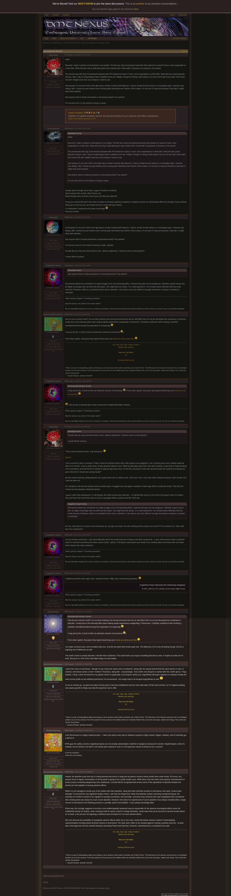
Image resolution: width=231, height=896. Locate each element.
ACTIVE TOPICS (179, 38)
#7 (66, 427)
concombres (53, 128)
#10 (66, 612)
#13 (66, 772)
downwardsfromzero (53, 314)
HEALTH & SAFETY (68, 38)
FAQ (46, 38)
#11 (66, 664)
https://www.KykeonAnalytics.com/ (82, 119)
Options (184, 51)
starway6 (53, 217)
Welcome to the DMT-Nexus (52, 43)
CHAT (47, 15)
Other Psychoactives (88, 43)
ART (82, 38)
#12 (66, 730)
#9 (66, 573)
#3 (66, 217)
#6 (66, 381)
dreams (68, 457)
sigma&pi (53, 55)
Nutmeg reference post (126, 360)
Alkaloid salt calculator (126, 347)
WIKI (54, 38)
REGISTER (182, 15)
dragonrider (53, 612)
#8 (66, 535)
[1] (126, 355)
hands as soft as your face (123, 339)
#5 (66, 314)
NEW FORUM (85, 3)
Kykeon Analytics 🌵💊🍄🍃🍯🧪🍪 (84, 113)
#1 (66, 55)
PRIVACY (56, 15)
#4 (66, 265)
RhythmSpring (53, 730)
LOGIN (172, 15)
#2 (66, 128)
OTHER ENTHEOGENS (71, 43)
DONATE (66, 15)
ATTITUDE (92, 38)
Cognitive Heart (53, 265)
